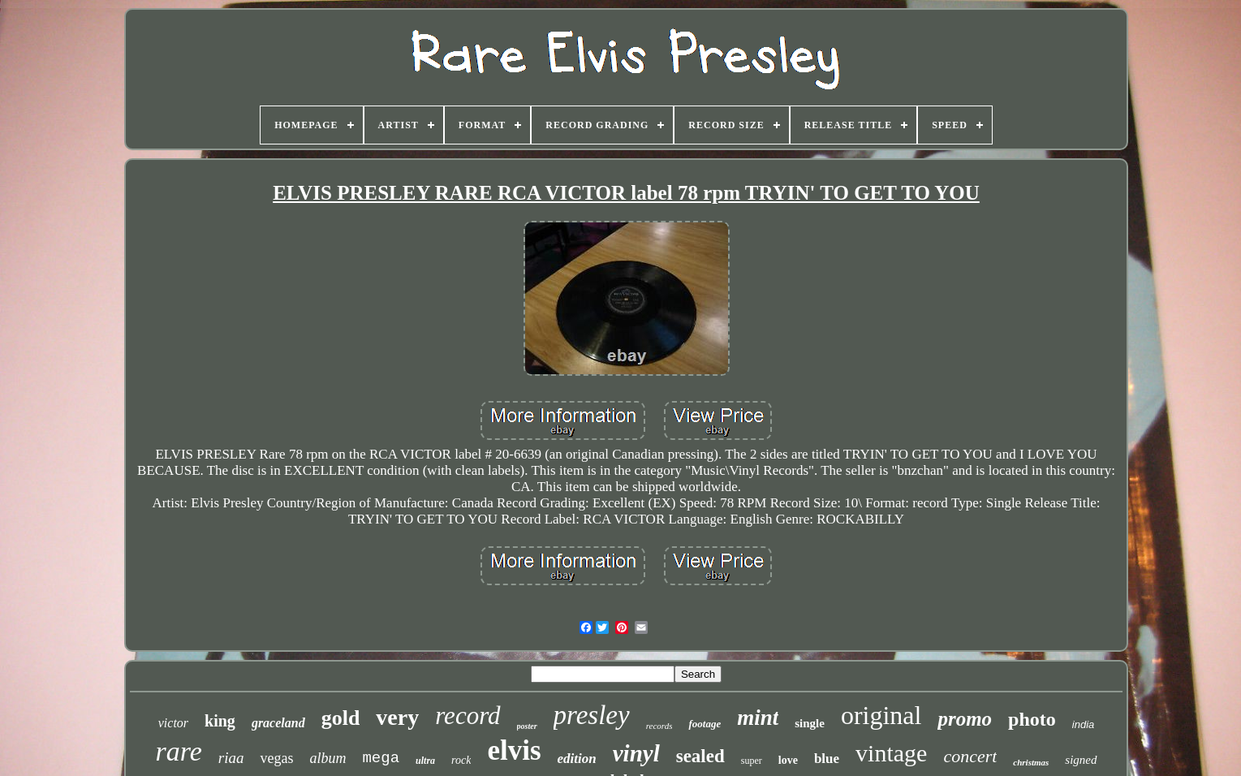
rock (461, 760)
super (751, 760)
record (467, 715)
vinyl (636, 753)
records (659, 726)
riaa (231, 757)
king (220, 721)
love (788, 760)
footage (704, 724)
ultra (425, 760)
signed (1081, 759)
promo (964, 719)
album (327, 758)
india (1083, 724)
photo (1032, 719)
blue (826, 758)
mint (757, 717)
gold (340, 718)
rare (178, 751)
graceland (278, 723)
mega (380, 758)
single (810, 723)
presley (592, 715)
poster (527, 726)
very (397, 717)
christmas (1031, 762)
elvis (514, 750)
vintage (891, 752)
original (881, 715)
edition (577, 758)
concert (970, 756)
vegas (276, 758)
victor (173, 723)
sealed (700, 756)
